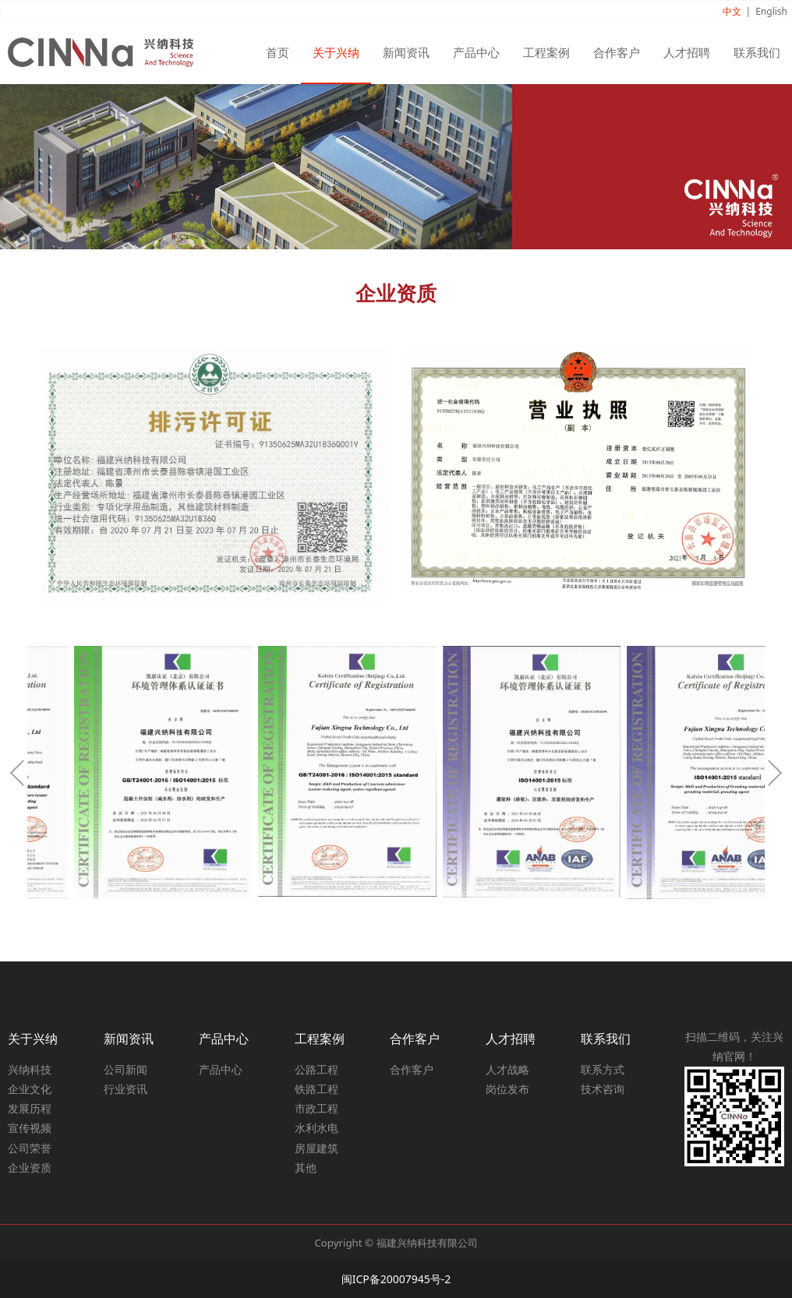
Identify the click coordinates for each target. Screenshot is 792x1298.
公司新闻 (125, 1069)
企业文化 (29, 1088)
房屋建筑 (316, 1148)
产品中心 (476, 52)
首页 (277, 52)
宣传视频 (29, 1127)
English (771, 11)
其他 (305, 1167)
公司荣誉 (29, 1148)
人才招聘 (686, 52)
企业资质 (29, 1167)
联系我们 (757, 52)
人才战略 (507, 1069)
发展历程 (29, 1108)
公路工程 (316, 1069)
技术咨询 (602, 1088)
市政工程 (316, 1108)
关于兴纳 (336, 52)
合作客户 (616, 52)
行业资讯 (125, 1088)
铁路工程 (316, 1088)
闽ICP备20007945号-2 (396, 1279)
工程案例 (546, 52)
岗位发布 (507, 1088)
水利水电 (316, 1127)
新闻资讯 (406, 52)
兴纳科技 (29, 1069)
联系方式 (602, 1069)
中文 (732, 11)
